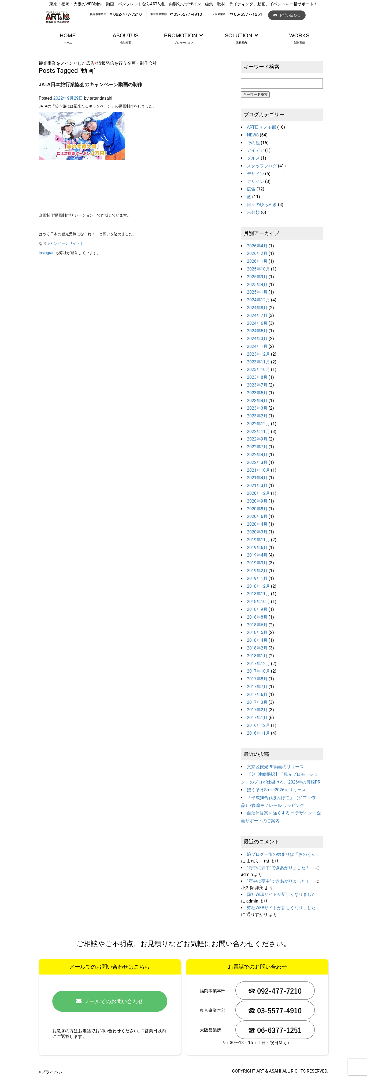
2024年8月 (257, 307)
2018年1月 (257, 655)
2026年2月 (257, 253)
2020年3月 (257, 532)
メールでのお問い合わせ (109, 1001)
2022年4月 (257, 454)
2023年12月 (258, 354)
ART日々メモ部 (261, 127)
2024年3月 (257, 338)
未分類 (253, 212)
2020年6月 (257, 516)
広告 (251, 189)
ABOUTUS (126, 39)
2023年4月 (257, 400)
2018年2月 (257, 648)
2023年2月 (257, 415)
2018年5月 (257, 632)
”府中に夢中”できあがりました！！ (280, 867)
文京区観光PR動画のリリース (275, 766)
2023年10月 (258, 369)
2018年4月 (257, 640)
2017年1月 (257, 717)
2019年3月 (257, 562)
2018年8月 (257, 617)
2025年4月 (257, 284)
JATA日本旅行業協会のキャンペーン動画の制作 (90, 84)
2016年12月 (258, 725)
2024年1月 (257, 346)
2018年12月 (258, 586)
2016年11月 (258, 733)
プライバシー (53, 1072)
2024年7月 (257, 315)
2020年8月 (257, 508)
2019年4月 (257, 555)
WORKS (299, 39)
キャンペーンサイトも (65, 243)
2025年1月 (257, 292)
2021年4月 (257, 477)
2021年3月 (257, 485)
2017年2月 (257, 709)
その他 (253, 142)
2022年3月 (257, 462)
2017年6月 (257, 694)
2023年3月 (257, 408)
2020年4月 (257, 524)
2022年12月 (258, 423)
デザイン (255, 173)
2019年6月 (257, 547)
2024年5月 (257, 330)
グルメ (253, 158)
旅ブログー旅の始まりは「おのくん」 (283, 854)
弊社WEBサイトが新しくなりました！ (283, 894)
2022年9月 (257, 439)
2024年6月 (257, 323)
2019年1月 (257, 578)
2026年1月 (257, 261)
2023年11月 (258, 362)
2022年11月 (258, 431)
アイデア (255, 150)
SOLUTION (241, 39)
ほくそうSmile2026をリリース (276, 789)
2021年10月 (258, 470)
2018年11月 (258, 593)
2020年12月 (258, 493)
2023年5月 (257, 392)
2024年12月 (258, 299)
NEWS (253, 135)
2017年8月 (257, 678)
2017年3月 (257, 702)
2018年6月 (257, 624)
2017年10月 (258, 671)
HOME (68, 39)
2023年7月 (257, 385)
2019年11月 (258, 539)
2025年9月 (257, 276)
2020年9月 (257, 501)
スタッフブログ (262, 165)
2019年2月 (257, 570)
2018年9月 (257, 609)
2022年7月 (257, 446)
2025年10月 (258, 269)
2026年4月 (257, 245)
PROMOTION (184, 39)
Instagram (47, 253)
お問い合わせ (286, 15)
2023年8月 (257, 377)
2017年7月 (257, 686)
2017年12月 (258, 663)
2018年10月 (258, 601)
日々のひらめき (262, 204)
